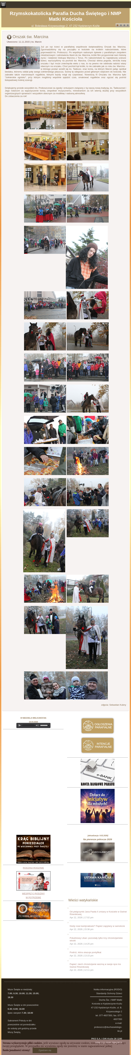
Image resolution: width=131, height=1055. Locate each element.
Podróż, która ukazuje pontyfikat (85, 952)
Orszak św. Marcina (30, 36)
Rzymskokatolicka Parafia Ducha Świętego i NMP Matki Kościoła (65, 16)
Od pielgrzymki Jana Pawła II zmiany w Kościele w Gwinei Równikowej (98, 913)
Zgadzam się (45, 1050)
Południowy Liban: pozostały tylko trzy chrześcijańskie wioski (96, 939)
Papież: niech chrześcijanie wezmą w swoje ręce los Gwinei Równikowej (95, 965)
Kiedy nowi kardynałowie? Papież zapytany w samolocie (97, 926)
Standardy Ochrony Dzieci (109, 993)
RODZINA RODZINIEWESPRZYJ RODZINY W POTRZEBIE (33, 883)
